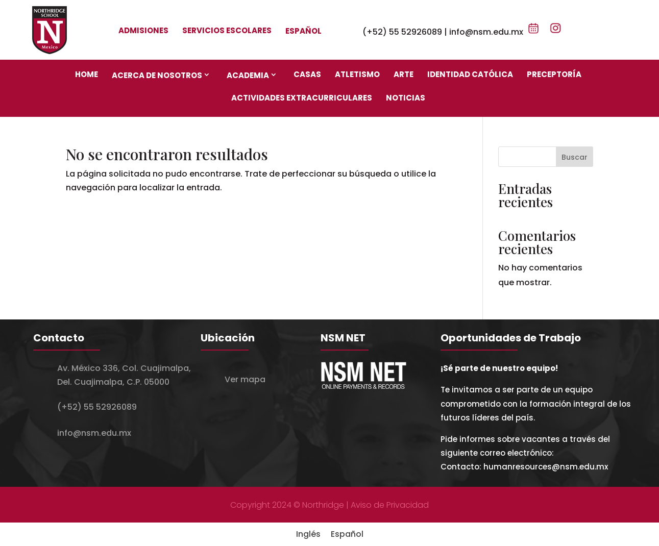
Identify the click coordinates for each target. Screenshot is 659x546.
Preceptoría (554, 74)
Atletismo (357, 74)
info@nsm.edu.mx (486, 32)
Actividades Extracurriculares (301, 97)
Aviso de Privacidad (390, 505)
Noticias (405, 97)
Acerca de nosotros (157, 75)
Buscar (575, 157)
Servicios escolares (227, 30)
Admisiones (143, 30)
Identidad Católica (470, 74)
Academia (248, 75)
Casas (307, 74)
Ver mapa (245, 379)
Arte (403, 74)
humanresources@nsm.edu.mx (545, 466)
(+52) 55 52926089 (402, 32)
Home (86, 74)
